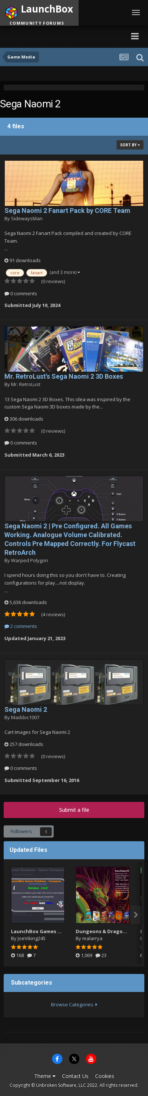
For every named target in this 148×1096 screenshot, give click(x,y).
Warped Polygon (29, 560)
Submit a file (74, 809)
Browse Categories (74, 1004)
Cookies (104, 1075)
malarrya (92, 938)
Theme (44, 1075)
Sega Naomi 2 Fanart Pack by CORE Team (67, 210)
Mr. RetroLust (25, 384)
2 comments (20, 626)
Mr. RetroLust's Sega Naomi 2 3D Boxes (63, 376)
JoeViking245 (32, 938)
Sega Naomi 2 (25, 709)
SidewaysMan (27, 218)
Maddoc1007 (25, 717)
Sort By (130, 144)
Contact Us (75, 1075)
